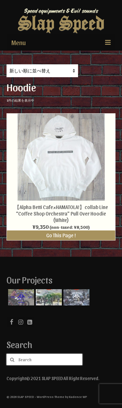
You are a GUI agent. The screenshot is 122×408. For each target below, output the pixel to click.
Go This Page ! (61, 235)
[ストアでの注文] (42, 70)
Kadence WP (78, 397)
